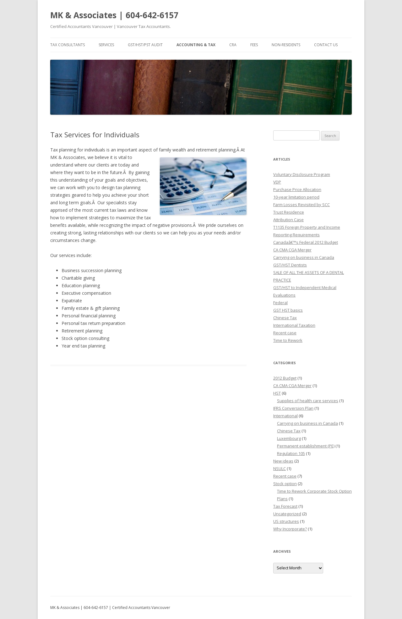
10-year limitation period (296, 197)
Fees (254, 44)
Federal (280, 302)
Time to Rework (287, 340)
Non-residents (286, 44)
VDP (277, 182)
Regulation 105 (291, 453)
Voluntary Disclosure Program (301, 174)
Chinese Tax (285, 317)
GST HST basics (288, 310)
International (285, 416)
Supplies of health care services (307, 400)
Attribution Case (288, 219)
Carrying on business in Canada (303, 257)
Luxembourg (289, 438)
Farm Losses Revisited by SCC (301, 204)
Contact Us (326, 44)
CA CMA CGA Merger (292, 250)
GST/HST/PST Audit (145, 44)
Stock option (285, 483)
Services (106, 44)
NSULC (279, 468)
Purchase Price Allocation (297, 189)
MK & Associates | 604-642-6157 (114, 15)
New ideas (283, 461)
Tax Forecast (285, 506)
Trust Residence (288, 212)
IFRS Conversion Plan (293, 408)
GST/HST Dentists (290, 265)
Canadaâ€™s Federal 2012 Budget (305, 242)
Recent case (284, 333)
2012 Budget (284, 378)
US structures (286, 521)
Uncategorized (287, 514)
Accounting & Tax (196, 44)
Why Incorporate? (290, 529)
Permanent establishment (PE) (305, 446)
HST (277, 393)
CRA (232, 44)
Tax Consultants (67, 44)
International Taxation (294, 325)
